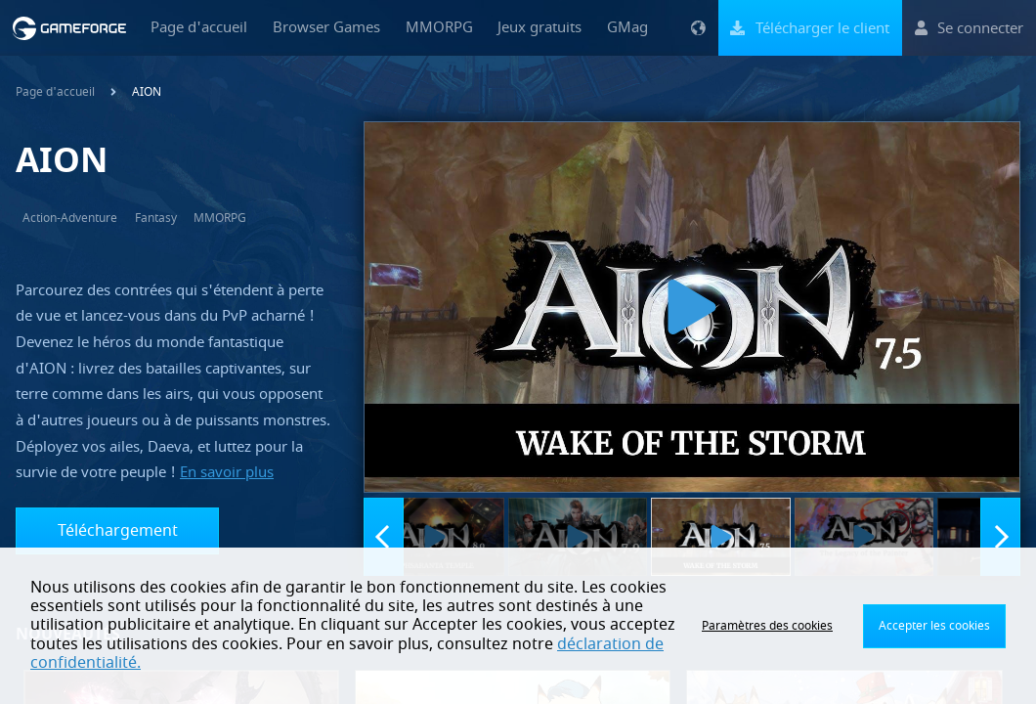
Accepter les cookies (934, 626)
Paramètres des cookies (767, 626)
